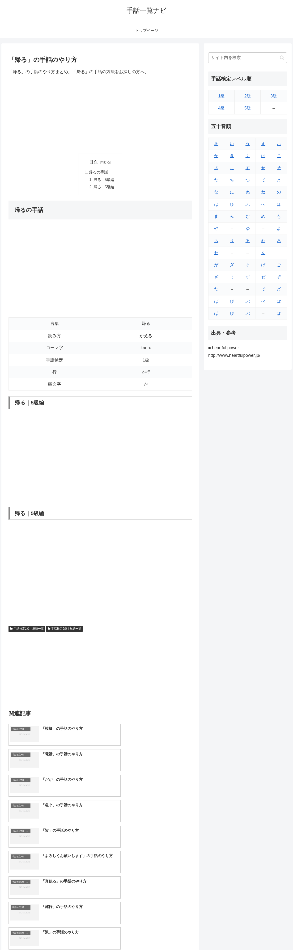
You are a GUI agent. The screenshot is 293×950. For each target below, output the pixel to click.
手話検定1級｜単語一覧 (26, 629)
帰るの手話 (98, 172)
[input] (247, 57)
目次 (93, 162)
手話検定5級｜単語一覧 (64, 629)
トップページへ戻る (236, 935)
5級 (247, 108)
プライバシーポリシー (272, 935)
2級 (247, 96)
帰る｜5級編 (104, 180)
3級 (273, 96)
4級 (221, 108)
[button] (282, 57)
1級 (221, 96)
